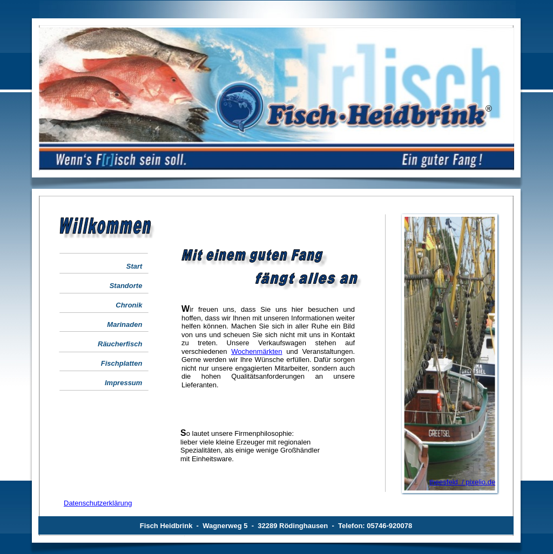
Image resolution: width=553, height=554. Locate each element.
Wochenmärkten (256, 351)
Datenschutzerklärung (98, 503)
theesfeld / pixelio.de (462, 482)
